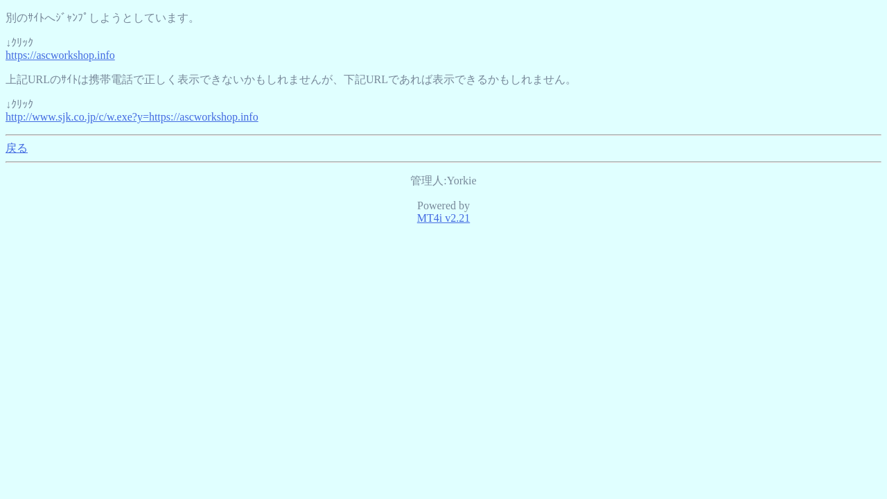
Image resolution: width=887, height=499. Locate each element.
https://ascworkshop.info (60, 55)
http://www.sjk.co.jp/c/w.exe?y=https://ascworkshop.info (132, 117)
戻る (17, 148)
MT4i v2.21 (443, 218)
